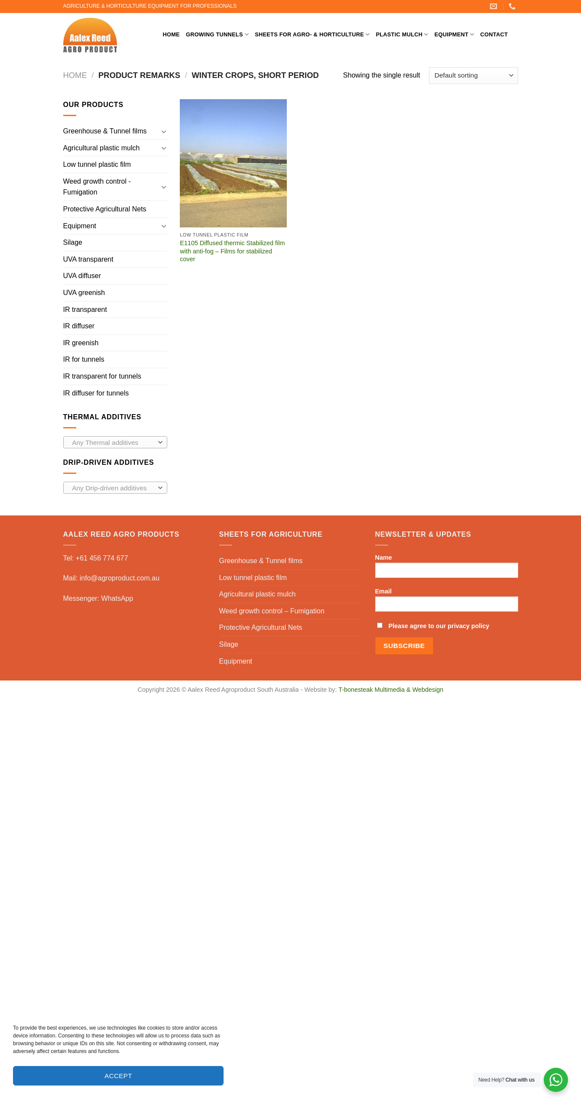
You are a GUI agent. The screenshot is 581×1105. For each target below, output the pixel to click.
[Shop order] (473, 75)
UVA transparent (88, 259)
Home (171, 34)
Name (446, 569)
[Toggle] (163, 131)
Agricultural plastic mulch (101, 148)
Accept (118, 1075)
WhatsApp (117, 598)
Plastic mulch (402, 34)
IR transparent (85, 309)
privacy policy (468, 625)
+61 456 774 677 (102, 558)
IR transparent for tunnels (102, 376)
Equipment (454, 34)
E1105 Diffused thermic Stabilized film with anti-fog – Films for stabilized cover (232, 251)
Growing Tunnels (217, 34)
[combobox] (115, 442)
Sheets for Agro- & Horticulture (312, 34)
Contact (494, 34)
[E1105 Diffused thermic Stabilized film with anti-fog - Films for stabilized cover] (233, 163)
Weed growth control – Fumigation (272, 611)
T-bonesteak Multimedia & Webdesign (390, 689)
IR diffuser (79, 326)
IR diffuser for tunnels (96, 393)
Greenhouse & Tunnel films (105, 131)
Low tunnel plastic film (97, 164)
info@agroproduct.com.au (119, 578)
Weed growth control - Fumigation (97, 187)
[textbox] (112, 443)
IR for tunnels (83, 359)
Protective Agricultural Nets (104, 209)
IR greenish (81, 343)
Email (446, 603)
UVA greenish (84, 292)
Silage (72, 242)
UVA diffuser (82, 275)
